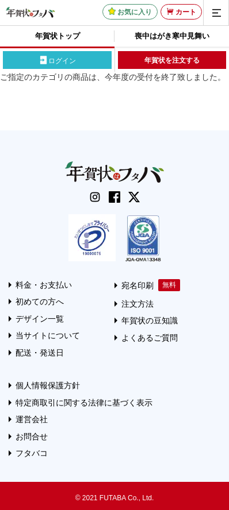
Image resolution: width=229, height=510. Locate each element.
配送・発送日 (40, 352)
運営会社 (32, 419)
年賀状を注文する (172, 60)
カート (185, 12)
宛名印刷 (137, 285)
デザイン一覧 (40, 318)
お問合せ (32, 436)
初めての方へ (40, 301)
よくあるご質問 (149, 337)
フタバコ (32, 453)
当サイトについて (48, 335)
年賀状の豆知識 (149, 320)
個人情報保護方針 (48, 385)
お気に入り (134, 12)
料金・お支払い (44, 284)
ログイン (62, 60)
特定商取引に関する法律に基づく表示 (84, 402)
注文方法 (137, 303)
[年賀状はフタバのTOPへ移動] (30, 12)
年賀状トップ (57, 36)
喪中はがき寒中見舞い (172, 36)
